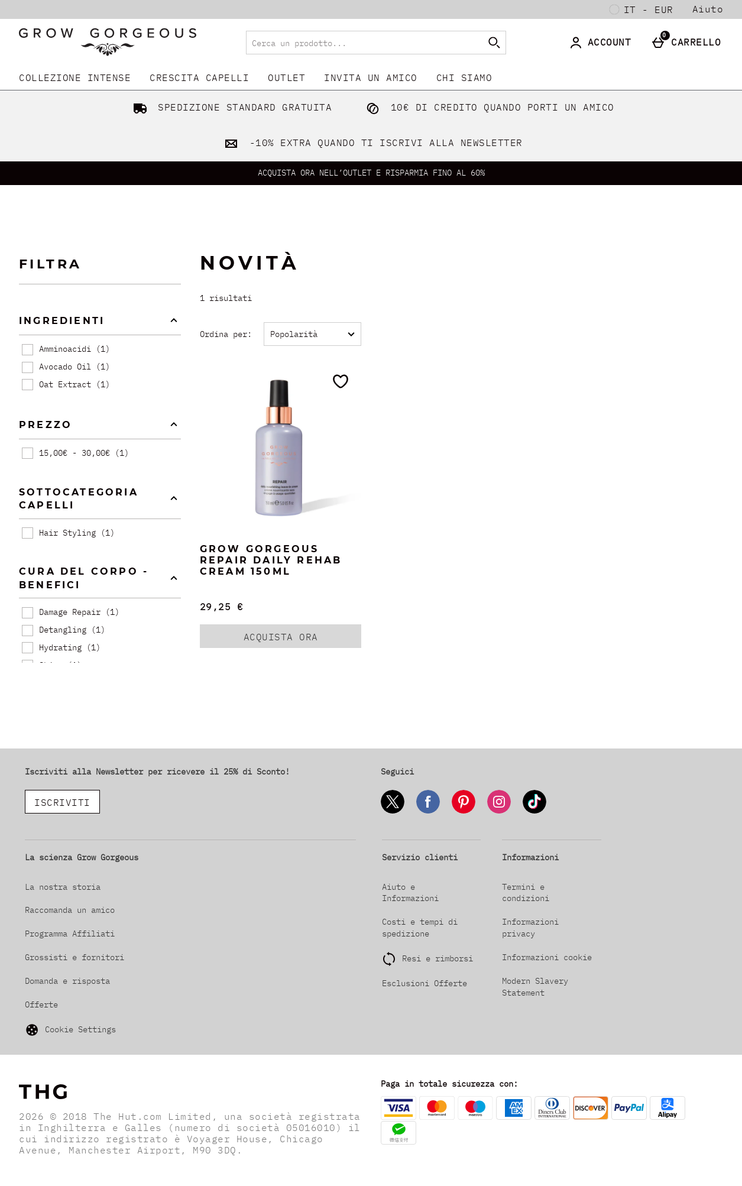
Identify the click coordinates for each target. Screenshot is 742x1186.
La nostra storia (63, 887)
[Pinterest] (463, 811)
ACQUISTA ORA (296, 639)
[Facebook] (428, 811)
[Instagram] (499, 811)
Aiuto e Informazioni (410, 893)
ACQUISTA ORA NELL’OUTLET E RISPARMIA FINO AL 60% (371, 172)
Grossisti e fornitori (74, 957)
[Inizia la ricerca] (494, 42)
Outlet (286, 77)
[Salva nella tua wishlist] (340, 381)
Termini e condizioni (525, 893)
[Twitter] (392, 811)
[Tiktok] (534, 811)
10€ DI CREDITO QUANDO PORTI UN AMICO (487, 107)
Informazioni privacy (530, 927)
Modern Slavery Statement (535, 987)
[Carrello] (689, 43)
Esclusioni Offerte (424, 983)
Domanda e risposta (67, 981)
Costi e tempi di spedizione (420, 927)
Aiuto (708, 9)
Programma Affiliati (70, 933)
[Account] (602, 43)
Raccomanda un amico (70, 910)
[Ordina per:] (313, 334)
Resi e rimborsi (437, 958)
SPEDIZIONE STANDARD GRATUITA (230, 107)
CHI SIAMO (464, 77)
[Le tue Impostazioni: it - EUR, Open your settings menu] (641, 9)
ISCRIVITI (62, 802)
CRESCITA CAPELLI (199, 77)
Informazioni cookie (547, 957)
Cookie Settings (70, 1030)
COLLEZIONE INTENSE (75, 77)
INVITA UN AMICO (370, 77)
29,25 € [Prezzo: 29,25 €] (222, 607)
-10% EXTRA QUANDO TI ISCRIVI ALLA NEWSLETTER (371, 142)
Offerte (41, 1004)
